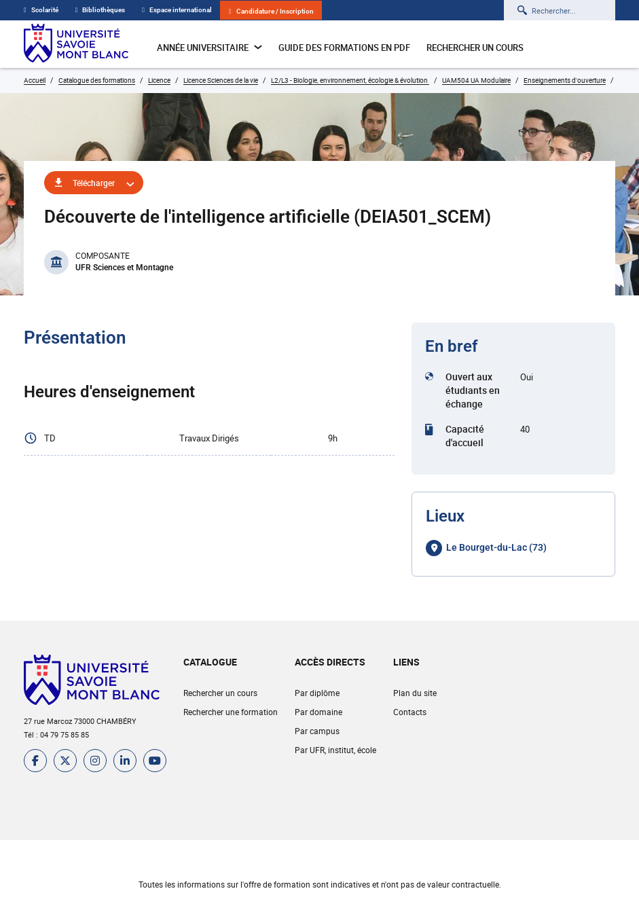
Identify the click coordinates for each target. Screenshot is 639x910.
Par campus (317, 730)
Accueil (34, 80)
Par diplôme (317, 692)
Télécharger (94, 182)
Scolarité (41, 10)
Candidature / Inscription (271, 11)
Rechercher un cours (475, 47)
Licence (159, 80)
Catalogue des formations (96, 80)
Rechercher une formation (230, 711)
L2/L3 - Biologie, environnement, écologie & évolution (350, 80)
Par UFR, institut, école (335, 749)
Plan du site (415, 692)
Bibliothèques (100, 10)
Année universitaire (209, 47)
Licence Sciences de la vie (220, 80)
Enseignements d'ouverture (565, 80)
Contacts (409, 711)
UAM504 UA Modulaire (476, 80)
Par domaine (318, 711)
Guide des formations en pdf (344, 47)
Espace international (177, 10)
